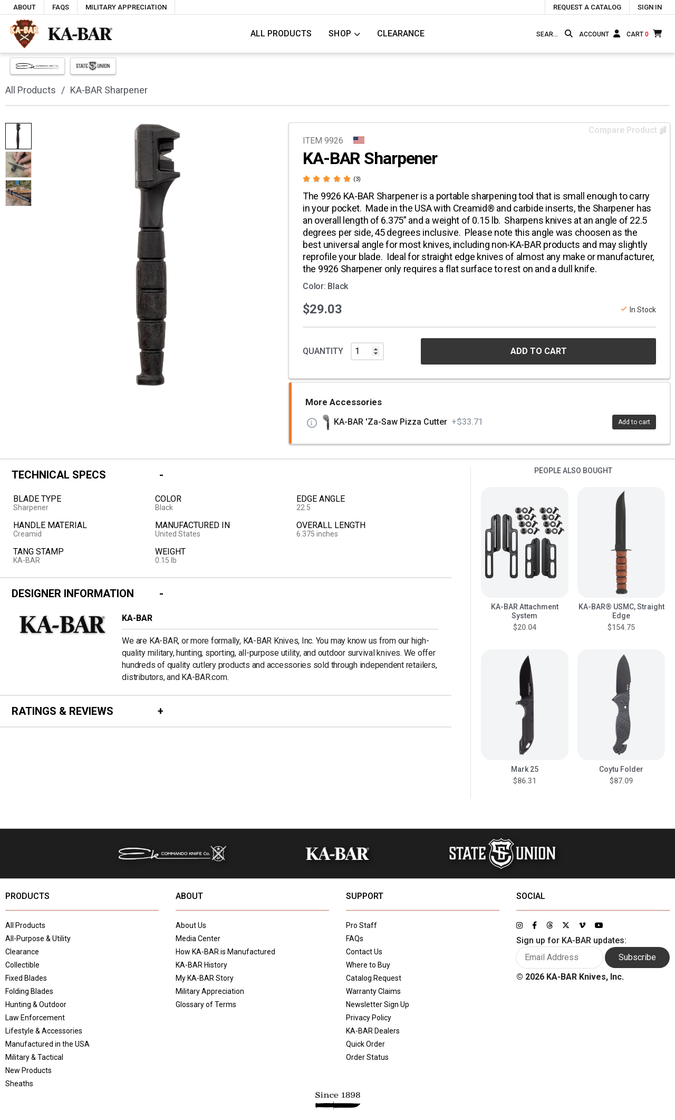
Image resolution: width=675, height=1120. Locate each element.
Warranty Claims (373, 991)
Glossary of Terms (206, 1004)
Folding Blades (29, 991)
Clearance (401, 33)
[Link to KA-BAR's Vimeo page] (582, 925)
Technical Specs (59, 474)
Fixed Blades (26, 978)
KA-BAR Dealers (373, 1031)
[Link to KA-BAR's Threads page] (549, 925)
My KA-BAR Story (205, 978)
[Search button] (569, 34)
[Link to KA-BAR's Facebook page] (534, 925)
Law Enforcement (35, 1017)
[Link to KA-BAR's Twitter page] (566, 925)
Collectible (22, 965)
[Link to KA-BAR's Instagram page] (519, 925)
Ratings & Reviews (62, 711)
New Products (28, 1070)
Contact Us (364, 951)
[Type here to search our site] (548, 34)
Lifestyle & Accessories (43, 1031)
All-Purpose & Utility (38, 938)
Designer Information (73, 593)
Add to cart (634, 422)
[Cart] (644, 33)
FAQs (354, 938)
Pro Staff (361, 925)
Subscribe (637, 957)
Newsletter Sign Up (377, 1004)
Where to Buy (368, 965)
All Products (281, 33)
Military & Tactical (34, 1057)
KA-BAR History (201, 965)
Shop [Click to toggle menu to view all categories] (340, 33)
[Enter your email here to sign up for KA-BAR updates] (559, 957)
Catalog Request (373, 978)
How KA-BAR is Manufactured (225, 951)
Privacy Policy (368, 1017)
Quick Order (365, 1044)
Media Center (198, 938)
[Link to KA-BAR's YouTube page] (599, 925)
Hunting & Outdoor (35, 1004)
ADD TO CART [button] (538, 351)
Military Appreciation (210, 991)
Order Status (367, 1057)
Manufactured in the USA (47, 1044)
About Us (191, 925)
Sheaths (19, 1083)
